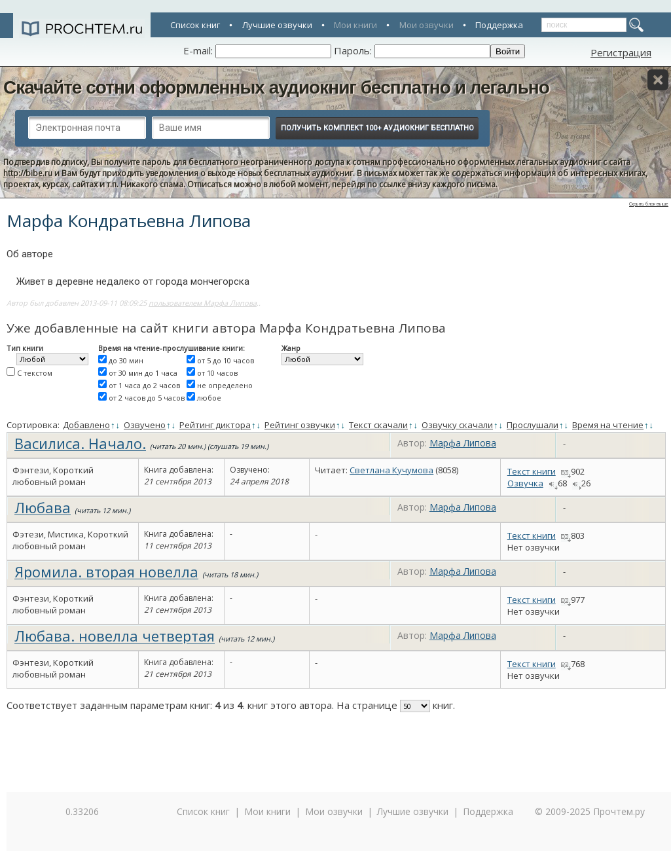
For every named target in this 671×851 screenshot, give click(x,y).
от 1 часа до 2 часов (144, 385)
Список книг (195, 25)
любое (209, 398)
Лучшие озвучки (277, 25)
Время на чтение (608, 425)
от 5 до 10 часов (225, 360)
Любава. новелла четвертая (114, 635)
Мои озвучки (426, 25)
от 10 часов (217, 373)
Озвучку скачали (457, 425)
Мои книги (355, 25)
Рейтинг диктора (215, 425)
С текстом (34, 373)
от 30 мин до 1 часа (143, 373)
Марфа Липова (462, 443)
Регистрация (620, 52)
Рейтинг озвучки (299, 425)
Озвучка (525, 483)
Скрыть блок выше (648, 204)
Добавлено (86, 425)
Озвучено (145, 425)
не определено (225, 385)
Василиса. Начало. (80, 443)
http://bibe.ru (27, 173)
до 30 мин (126, 360)
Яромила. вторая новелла (106, 571)
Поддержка (499, 25)
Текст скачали (378, 425)
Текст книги (531, 471)
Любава (42, 507)
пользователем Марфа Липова (203, 303)
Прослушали (532, 425)
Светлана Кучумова (391, 470)
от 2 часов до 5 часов (147, 398)
